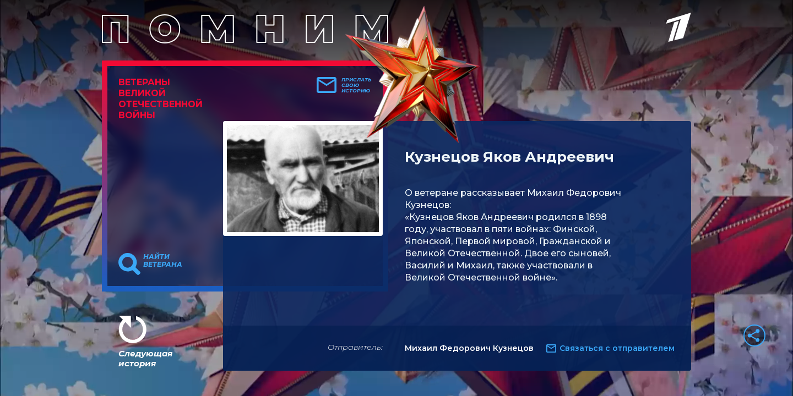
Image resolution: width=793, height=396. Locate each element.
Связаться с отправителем (617, 348)
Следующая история (145, 358)
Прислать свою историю (356, 85)
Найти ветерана (162, 260)
